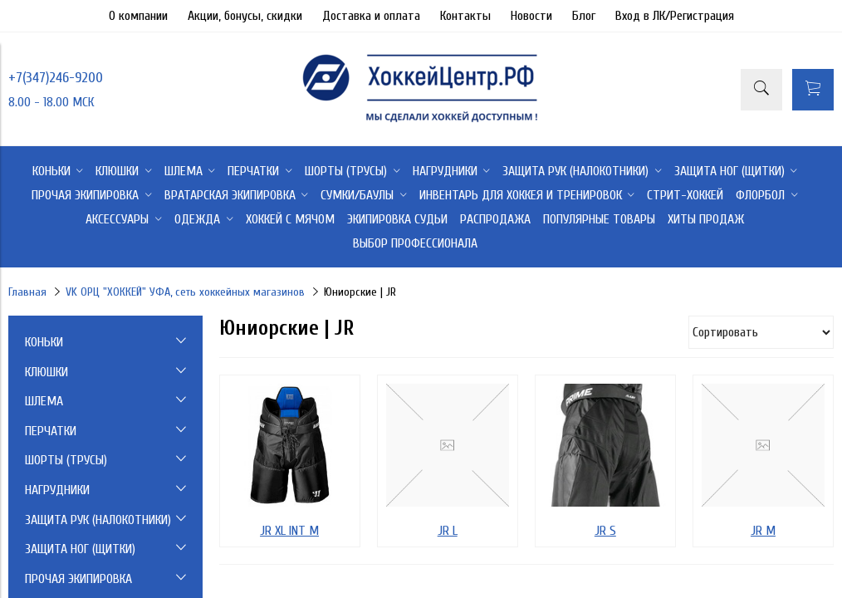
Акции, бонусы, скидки (245, 15)
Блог (583, 15)
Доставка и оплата (371, 15)
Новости (531, 15)
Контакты (465, 15)
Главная (27, 292)
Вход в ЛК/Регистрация (674, 15)
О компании (138, 15)
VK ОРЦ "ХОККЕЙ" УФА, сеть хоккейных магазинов (185, 292)
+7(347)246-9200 (55, 77)
